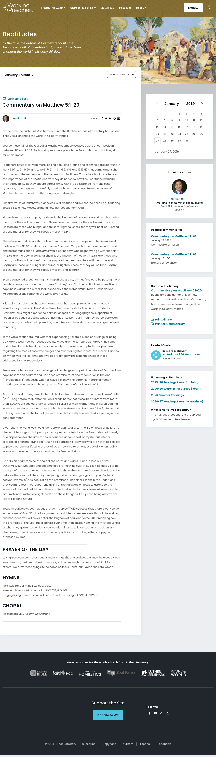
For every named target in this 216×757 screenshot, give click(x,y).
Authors (128, 744)
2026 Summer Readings (167, 395)
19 (201, 127)
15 (172, 127)
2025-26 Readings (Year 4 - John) (175, 382)
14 (164, 127)
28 (165, 140)
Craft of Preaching (82, 8)
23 (179, 134)
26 (201, 134)
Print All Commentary (168, 324)
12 (201, 120)
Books (140, 8)
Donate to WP (108, 715)
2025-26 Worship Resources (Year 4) (177, 389)
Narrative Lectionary (119, 74)
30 (179, 140)
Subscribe (89, 744)
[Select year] (191, 104)
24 (186, 134)
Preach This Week (52, 8)
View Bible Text (15, 99)
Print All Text (161, 319)
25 (194, 134)
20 (157, 134)
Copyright (109, 744)
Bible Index (107, 8)
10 (186, 120)
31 (186, 140)
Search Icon (210, 7)
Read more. (182, 419)
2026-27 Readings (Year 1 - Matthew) (177, 401)
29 (172, 140)
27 (157, 140)
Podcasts (125, 8)
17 (186, 127)
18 (194, 127)
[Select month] (173, 104)
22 (172, 134)
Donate (193, 8)
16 (179, 127)
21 (165, 134)
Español (145, 744)
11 (194, 120)
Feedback (164, 744)
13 (157, 127)
